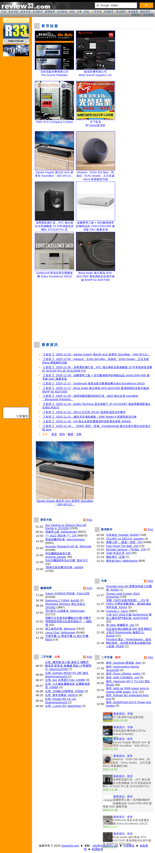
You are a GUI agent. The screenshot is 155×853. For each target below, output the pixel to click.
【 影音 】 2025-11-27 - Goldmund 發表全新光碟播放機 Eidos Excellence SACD (93, 383)
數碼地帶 (50, 11)
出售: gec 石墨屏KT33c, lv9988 (65, 680)
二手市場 (96, 11)
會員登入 (136, 14)
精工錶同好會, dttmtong (60, 628)
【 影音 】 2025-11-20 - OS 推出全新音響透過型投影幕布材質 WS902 (86, 421)
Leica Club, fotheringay (60, 632)
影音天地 (25, 11)
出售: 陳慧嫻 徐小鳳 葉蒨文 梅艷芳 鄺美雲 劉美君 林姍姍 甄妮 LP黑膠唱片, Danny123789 (68, 666)
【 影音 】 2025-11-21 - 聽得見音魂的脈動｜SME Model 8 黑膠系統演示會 (89, 416)
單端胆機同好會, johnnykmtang (65, 539)
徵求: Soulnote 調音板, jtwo (123, 662)
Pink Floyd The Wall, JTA (122, 546)
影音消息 (13, 11)
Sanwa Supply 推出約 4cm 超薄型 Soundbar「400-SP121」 (65, 501)
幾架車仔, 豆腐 (115, 556)
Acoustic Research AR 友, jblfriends (68, 546)
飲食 (86, 11)
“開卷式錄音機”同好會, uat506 (64, 567)
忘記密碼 (148, 14)
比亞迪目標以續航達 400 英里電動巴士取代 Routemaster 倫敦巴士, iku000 (129, 632)
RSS (89, 519)
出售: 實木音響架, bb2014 (61, 695)
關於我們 (145, 11)
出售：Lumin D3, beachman (63, 705)
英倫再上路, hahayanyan (61, 531)
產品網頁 (121, 11)
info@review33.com (105, 845)
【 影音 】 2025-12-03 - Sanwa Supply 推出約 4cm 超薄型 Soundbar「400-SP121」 (96, 354)
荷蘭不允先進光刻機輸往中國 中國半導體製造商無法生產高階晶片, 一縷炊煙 (68, 621)
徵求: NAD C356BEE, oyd (122, 677)
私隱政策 (97, 849)
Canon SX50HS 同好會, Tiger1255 (67, 593)
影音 (54, 434)
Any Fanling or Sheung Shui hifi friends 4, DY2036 (65, 527)
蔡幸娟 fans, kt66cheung (122, 560)
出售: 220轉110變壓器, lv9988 (64, 691)
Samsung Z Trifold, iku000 (62, 600)
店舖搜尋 (109, 11)
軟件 (62, 434)
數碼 (70, 434)
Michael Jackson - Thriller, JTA (126, 549)
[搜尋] (115, 5)
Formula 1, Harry (117, 611)
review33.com (70, 845)
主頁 (3, 11)
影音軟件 (38, 11)
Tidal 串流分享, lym (118, 553)
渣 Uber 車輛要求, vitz (120, 625)
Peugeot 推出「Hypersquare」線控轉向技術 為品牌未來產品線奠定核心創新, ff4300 (128, 643)
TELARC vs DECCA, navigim (125, 538)
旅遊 (72, 11)
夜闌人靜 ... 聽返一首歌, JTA (124, 542)
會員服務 (133, 11)
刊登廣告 (128, 845)
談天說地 (62, 11)
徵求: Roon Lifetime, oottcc (123, 673)
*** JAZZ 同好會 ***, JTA (61, 535)
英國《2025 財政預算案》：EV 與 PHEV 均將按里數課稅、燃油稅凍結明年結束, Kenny (128, 604)
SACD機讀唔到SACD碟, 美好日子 (66, 560)
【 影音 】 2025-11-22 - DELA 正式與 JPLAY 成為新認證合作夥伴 (84, 412)
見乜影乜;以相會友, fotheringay (65, 610)
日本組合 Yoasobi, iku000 (122, 534)
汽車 (79, 11)
